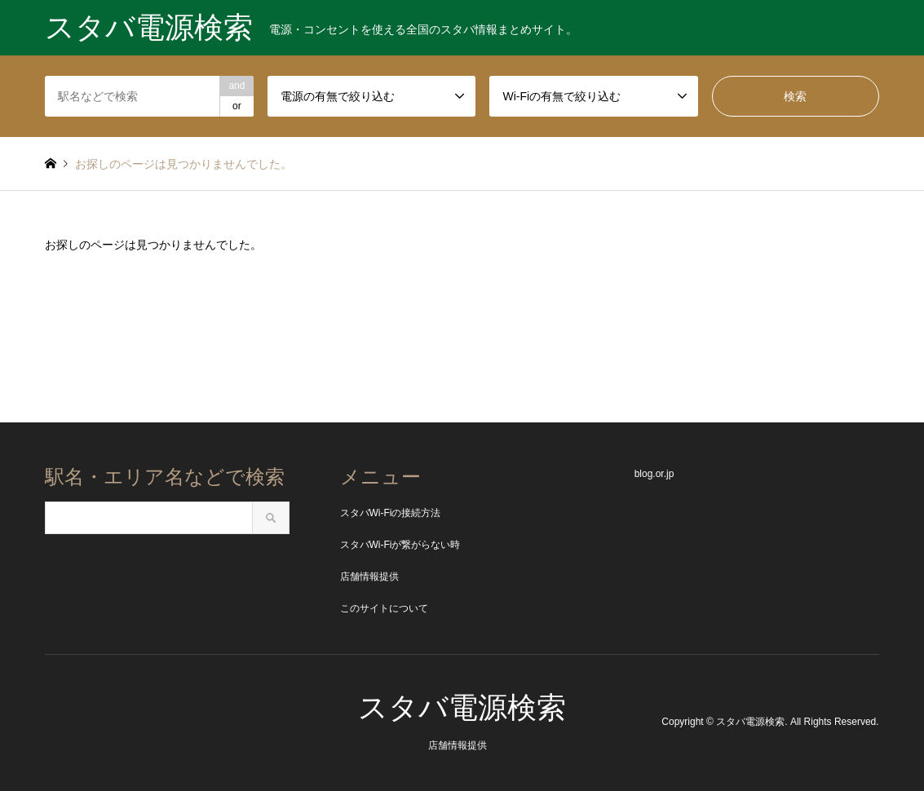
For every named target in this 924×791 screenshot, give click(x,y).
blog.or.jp (654, 473)
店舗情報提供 (369, 576)
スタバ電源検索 (462, 707)
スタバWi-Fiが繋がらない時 (400, 544)
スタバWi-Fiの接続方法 (390, 513)
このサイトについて (384, 608)
